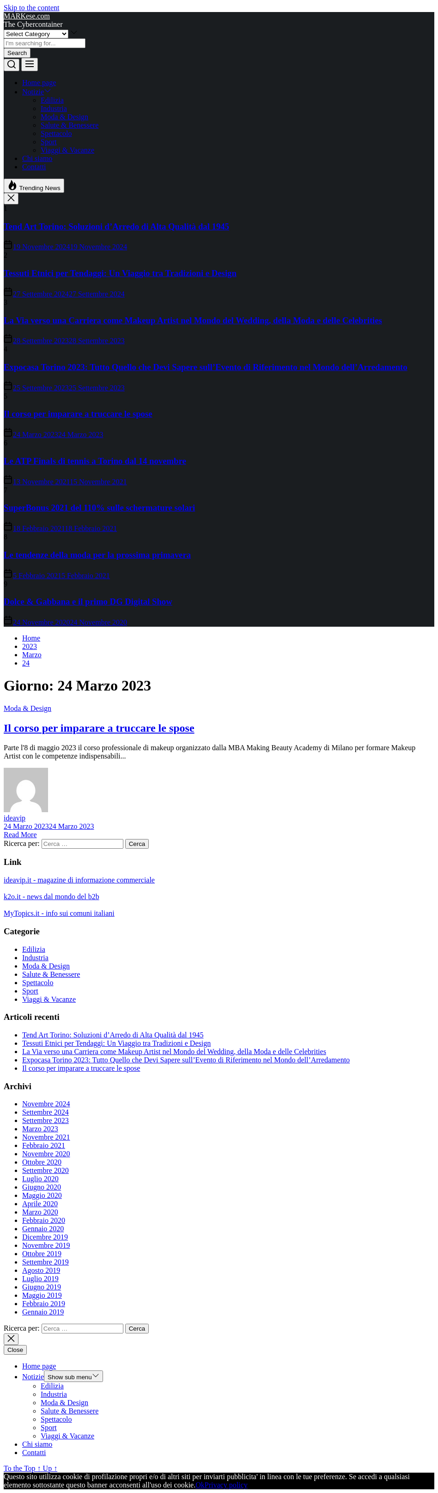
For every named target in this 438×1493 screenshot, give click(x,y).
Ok (200, 1485)
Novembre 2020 (46, 1154)
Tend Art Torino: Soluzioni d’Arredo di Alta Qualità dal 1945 (116, 226)
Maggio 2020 (42, 1195)
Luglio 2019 (40, 1279)
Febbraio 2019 (43, 1304)
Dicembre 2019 (45, 1237)
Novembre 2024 (46, 1104)
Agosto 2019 (41, 1270)
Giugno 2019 (41, 1287)
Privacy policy (226, 1485)
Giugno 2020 (41, 1187)
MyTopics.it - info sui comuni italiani (59, 913)
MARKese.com (27, 16)
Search (17, 52)
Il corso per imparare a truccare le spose (78, 414)
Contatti (34, 167)
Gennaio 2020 (43, 1229)
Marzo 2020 (40, 1212)
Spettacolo (56, 133)
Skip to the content (31, 8)
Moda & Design (64, 117)
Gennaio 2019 (43, 1312)
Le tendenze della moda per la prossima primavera (97, 555)
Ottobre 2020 (41, 1162)
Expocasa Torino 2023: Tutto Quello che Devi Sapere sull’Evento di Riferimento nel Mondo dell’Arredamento (206, 367)
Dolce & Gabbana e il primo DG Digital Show (88, 601)
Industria (54, 108)
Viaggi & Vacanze (67, 150)
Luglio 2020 (40, 1179)
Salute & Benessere (69, 125)
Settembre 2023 (45, 1120)
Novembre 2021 (46, 1137)
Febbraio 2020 (43, 1220)
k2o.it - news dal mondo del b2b (51, 897)
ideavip (14, 818)
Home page (39, 82)
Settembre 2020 (45, 1170)
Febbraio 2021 (43, 1145)
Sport (49, 142)
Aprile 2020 (40, 1204)
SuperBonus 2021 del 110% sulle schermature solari (99, 507)
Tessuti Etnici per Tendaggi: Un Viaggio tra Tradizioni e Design (120, 273)
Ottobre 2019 (41, 1254)
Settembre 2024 (45, 1112)
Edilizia (52, 100)
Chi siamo (37, 158)
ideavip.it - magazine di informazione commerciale (79, 880)
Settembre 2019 (45, 1262)
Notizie (36, 92)
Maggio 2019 (42, 1295)
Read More (20, 835)
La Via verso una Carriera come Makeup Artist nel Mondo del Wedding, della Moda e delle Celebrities (193, 320)
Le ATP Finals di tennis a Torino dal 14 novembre (95, 461)
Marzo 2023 (40, 1129)
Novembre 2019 (46, 1245)
